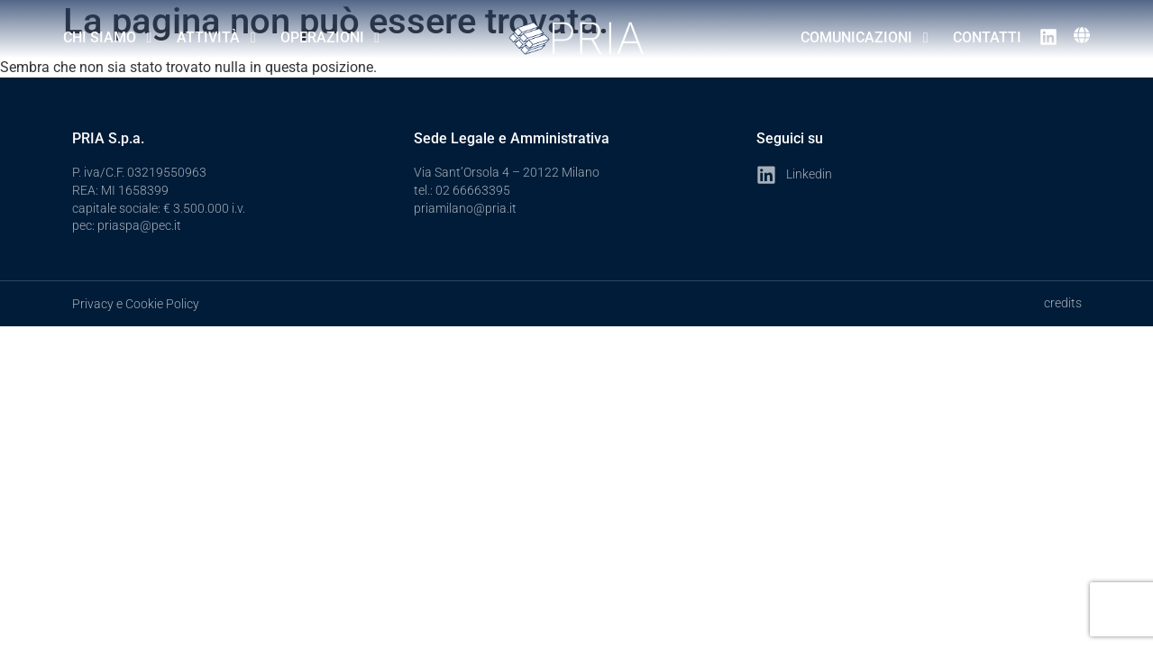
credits (1063, 303)
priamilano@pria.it (465, 208)
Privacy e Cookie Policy (135, 304)
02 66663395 (472, 190)
